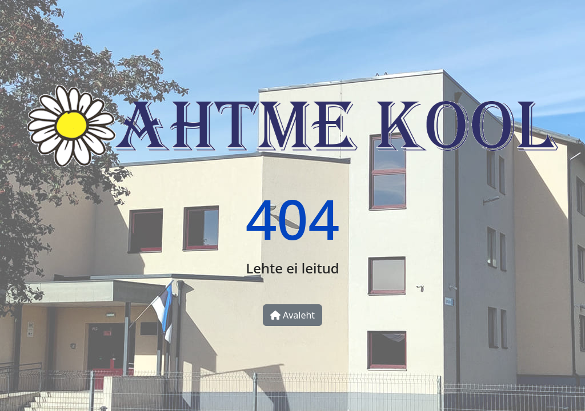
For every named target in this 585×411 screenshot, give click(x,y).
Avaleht (292, 315)
